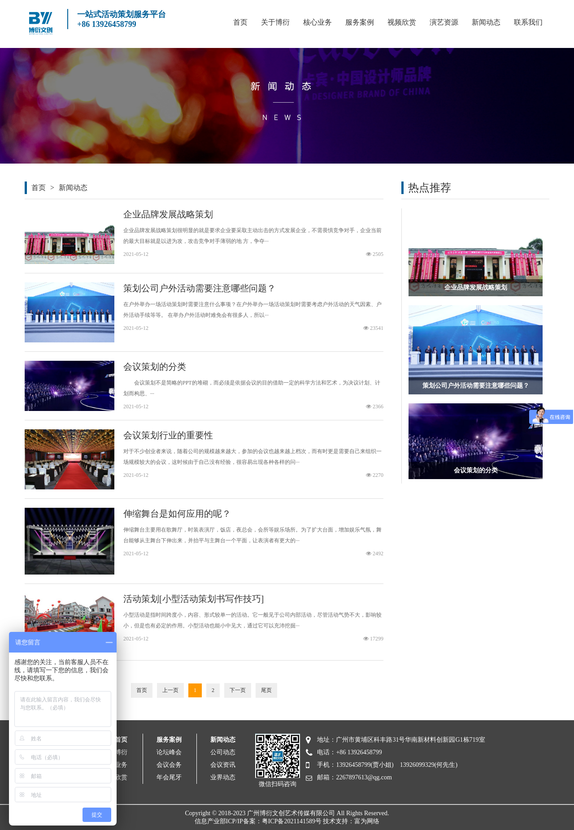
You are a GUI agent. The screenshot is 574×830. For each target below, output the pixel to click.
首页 (240, 22)
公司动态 (222, 752)
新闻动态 (486, 22)
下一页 (238, 690)
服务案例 (359, 22)
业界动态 (222, 777)
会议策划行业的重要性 (168, 435)
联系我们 (528, 22)
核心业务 (317, 22)
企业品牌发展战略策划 (168, 214)
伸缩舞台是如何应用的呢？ (177, 514)
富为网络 (366, 821)
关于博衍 (275, 22)
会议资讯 (222, 764)
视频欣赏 (401, 22)
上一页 (170, 690)
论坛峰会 (169, 752)
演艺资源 (444, 22)
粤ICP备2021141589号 (292, 821)
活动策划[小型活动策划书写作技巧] (193, 599)
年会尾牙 (169, 777)
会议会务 (169, 764)
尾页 (266, 690)
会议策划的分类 (154, 367)
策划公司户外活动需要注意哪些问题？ (199, 288)
